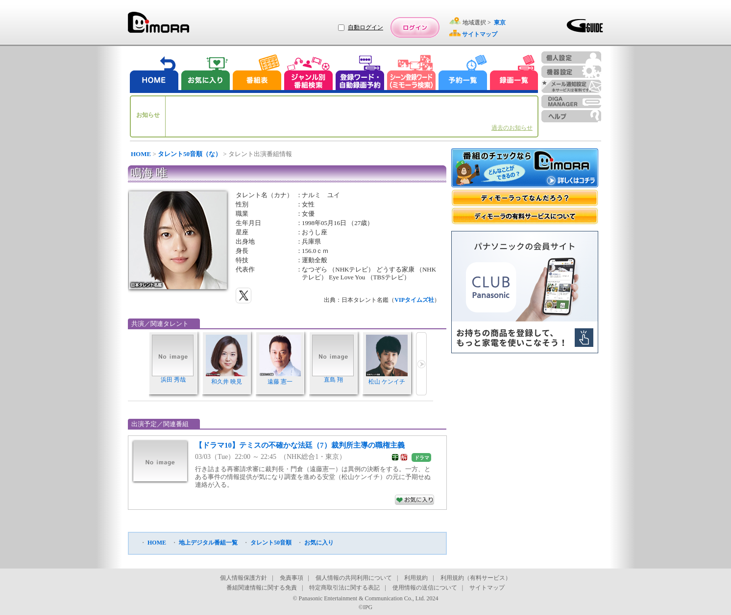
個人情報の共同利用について (354, 577)
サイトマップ (487, 587)
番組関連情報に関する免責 (261, 587)
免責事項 (291, 577)
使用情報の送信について (424, 587)
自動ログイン (365, 27)
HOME (141, 154)
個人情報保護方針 (243, 577)
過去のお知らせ (512, 127)
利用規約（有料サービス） (475, 577)
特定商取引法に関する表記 (344, 587)
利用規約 (416, 577)
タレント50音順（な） (189, 154)
